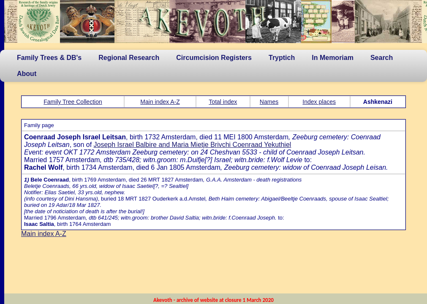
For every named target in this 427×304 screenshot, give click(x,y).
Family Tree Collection (73, 101)
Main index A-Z (160, 101)
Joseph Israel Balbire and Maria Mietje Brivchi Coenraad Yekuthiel (192, 144)
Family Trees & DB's (49, 57)
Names (269, 101)
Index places (319, 101)
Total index (223, 101)
